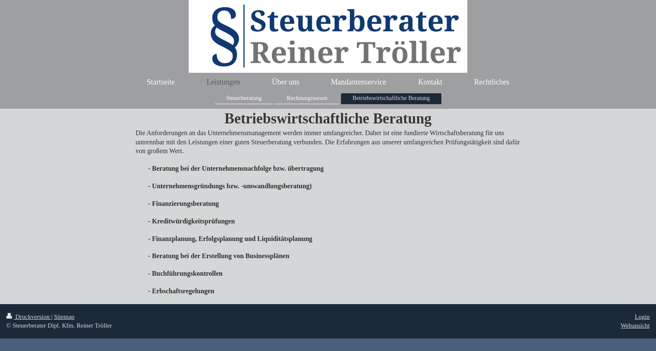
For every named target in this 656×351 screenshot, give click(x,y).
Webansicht (635, 325)
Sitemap (64, 316)
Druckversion (28, 316)
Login (642, 316)
